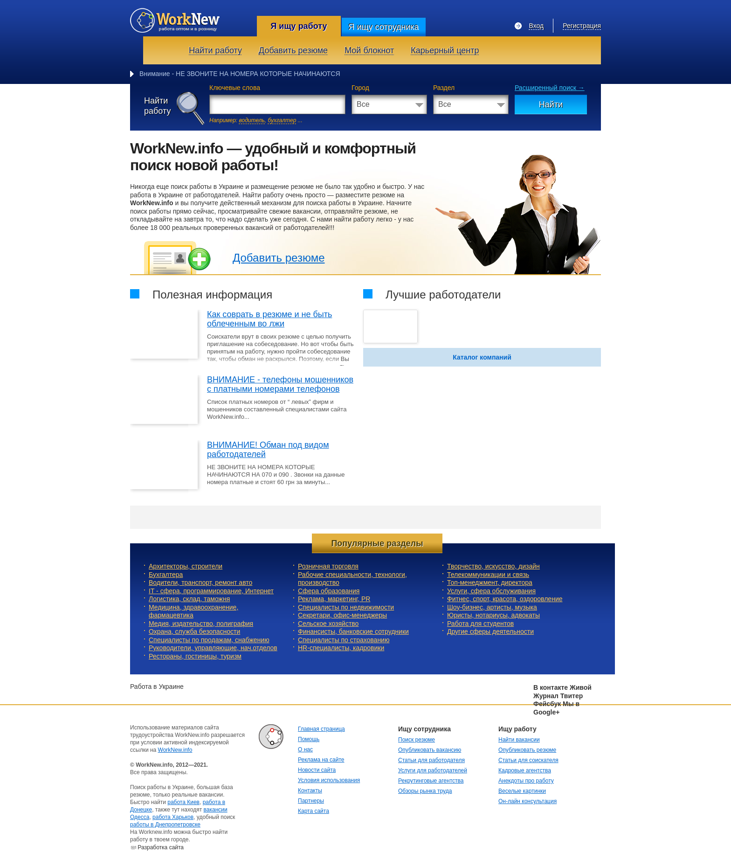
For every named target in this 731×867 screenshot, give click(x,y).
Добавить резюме (278, 257)
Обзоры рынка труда (425, 791)
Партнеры (311, 801)
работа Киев (183, 802)
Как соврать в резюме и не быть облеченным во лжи (269, 319)
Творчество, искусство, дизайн (493, 566)
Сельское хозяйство (328, 623)
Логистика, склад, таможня (189, 599)
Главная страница (321, 729)
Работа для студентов (480, 623)
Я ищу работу (298, 26)
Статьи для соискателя (528, 760)
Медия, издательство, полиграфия (201, 623)
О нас (305, 749)
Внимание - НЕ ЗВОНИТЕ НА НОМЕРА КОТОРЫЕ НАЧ (223, 73)
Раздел (444, 87)
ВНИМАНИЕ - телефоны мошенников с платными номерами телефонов (280, 384)
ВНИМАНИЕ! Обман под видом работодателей (268, 449)
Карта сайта (313, 811)
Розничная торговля (328, 566)
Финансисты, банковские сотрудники (353, 631)
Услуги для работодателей (432, 770)
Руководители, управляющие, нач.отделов (213, 648)
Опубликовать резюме (527, 750)
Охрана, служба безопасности (194, 631)
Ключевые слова (234, 87)
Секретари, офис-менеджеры (342, 615)
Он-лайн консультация (527, 801)
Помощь (308, 739)
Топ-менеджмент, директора (489, 582)
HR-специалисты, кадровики (341, 648)
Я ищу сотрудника (383, 27)
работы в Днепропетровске (165, 824)
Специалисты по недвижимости (346, 607)
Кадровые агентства (524, 770)
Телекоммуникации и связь (488, 574)
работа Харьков (172, 817)
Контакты (310, 790)
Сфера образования (328, 591)
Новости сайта (317, 770)
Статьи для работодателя (431, 760)
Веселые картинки (522, 791)
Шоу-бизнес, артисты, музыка (492, 607)
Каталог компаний (482, 357)
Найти (551, 104)
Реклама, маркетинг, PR (334, 599)
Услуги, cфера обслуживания (491, 591)
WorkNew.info (175, 750)
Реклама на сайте (321, 759)
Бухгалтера (166, 574)
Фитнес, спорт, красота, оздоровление (505, 599)
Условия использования (329, 780)
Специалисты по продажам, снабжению (209, 640)
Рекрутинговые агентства (430, 780)
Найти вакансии (519, 739)
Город (360, 87)
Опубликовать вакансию (429, 750)
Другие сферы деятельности (490, 631)
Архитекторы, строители (185, 566)
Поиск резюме (416, 739)
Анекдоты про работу (526, 780)
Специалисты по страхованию (343, 640)
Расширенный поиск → (550, 87)
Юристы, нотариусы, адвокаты (493, 615)
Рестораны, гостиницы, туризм (195, 656)
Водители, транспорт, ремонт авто (200, 582)
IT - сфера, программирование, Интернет (211, 591)
